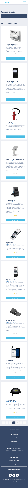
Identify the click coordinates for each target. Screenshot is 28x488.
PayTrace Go (10, 280)
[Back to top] (14, 430)
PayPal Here (10, 200)
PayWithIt (9, 360)
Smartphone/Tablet (11, 45)
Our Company (14, 439)
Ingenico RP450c (12, 44)
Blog (14, 452)
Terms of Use (14, 482)
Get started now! (14, 464)
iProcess (9, 122)
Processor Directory (14, 460)
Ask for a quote (15, 58)
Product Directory (14, 454)
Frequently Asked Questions (14, 448)
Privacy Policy (13, 481)
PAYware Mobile (11, 321)
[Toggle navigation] (24, 2)
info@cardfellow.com (14, 469)
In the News (14, 441)
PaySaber (9, 243)
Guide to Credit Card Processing (14, 450)
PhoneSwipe (10, 400)
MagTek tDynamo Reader (15, 159)
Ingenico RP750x (12, 81)
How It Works (14, 437)
